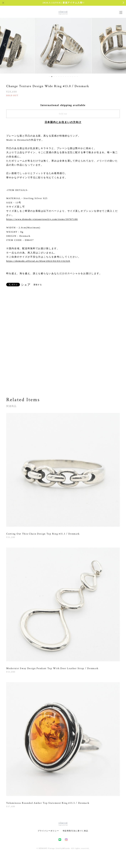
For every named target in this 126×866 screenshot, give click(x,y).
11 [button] (72, 76)
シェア (26, 284)
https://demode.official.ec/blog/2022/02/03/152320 (38, 261)
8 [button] (65, 76)
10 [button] (70, 76)
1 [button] (49, 76)
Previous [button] (5, 45)
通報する (37, 285)
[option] (63, 45)
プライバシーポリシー (48, 831)
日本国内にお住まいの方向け (63, 122)
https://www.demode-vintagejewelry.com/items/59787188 (42, 219)
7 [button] (63, 76)
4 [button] (56, 76)
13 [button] (77, 76)
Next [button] (120, 45)
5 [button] (58, 76)
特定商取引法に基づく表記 (75, 831)
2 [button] (51, 76)
